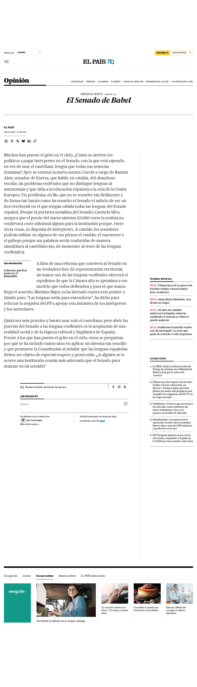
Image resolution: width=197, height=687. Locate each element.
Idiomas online (67, 575)
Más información (30, 424)
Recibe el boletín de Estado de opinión (45, 387)
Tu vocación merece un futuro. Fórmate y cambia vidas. (114, 610)
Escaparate (10, 575)
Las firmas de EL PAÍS (182, 82)
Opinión (16, 80)
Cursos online (44, 575)
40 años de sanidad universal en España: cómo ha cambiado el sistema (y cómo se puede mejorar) (169, 315)
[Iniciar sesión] (182, 52)
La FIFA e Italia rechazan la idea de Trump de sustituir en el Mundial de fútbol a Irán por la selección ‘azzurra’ (172, 371)
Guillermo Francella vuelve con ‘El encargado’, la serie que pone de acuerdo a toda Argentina (171, 331)
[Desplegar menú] (7, 62)
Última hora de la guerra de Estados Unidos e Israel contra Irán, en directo (171, 289)
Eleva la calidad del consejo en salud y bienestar (176, 610)
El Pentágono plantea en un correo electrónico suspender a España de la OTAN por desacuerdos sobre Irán (173, 438)
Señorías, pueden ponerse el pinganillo (15, 273)
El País (9, 127)
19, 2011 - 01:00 (15, 132)
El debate (116, 82)
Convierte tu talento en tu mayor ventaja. (61, 621)
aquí (102, 420)
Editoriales (77, 82)
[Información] (115, 94)
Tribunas (90, 82)
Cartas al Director (133, 82)
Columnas (103, 82)
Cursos (27, 575)
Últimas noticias (161, 279)
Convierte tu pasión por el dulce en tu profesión (146, 609)
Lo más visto (158, 358)
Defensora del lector (157, 82)
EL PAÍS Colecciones (93, 575)
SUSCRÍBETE (162, 53)
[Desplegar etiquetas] (125, 403)
